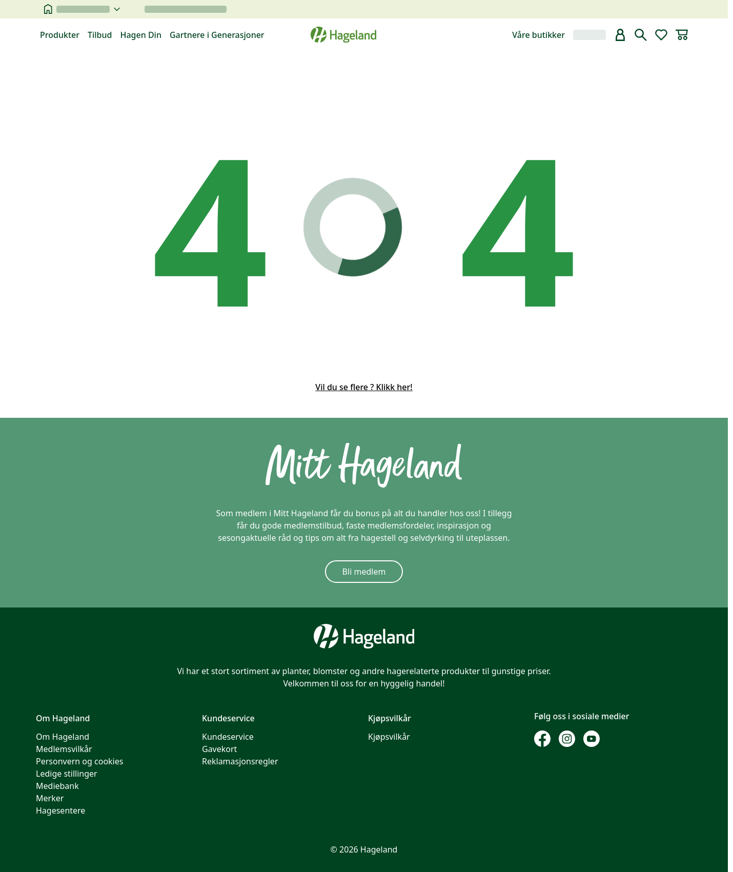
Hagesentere (60, 810)
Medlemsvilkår (64, 749)
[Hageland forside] (343, 35)
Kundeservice (228, 736)
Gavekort (219, 749)
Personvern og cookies (79, 761)
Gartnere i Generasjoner (217, 34)
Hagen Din (140, 34)
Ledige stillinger (66, 773)
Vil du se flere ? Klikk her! (363, 387)
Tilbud (100, 34)
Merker (50, 798)
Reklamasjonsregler (240, 761)
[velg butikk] (88, 9)
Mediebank (57, 786)
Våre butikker (538, 34)
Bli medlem (364, 571)
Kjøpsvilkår (389, 736)
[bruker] (620, 35)
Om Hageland (62, 736)
